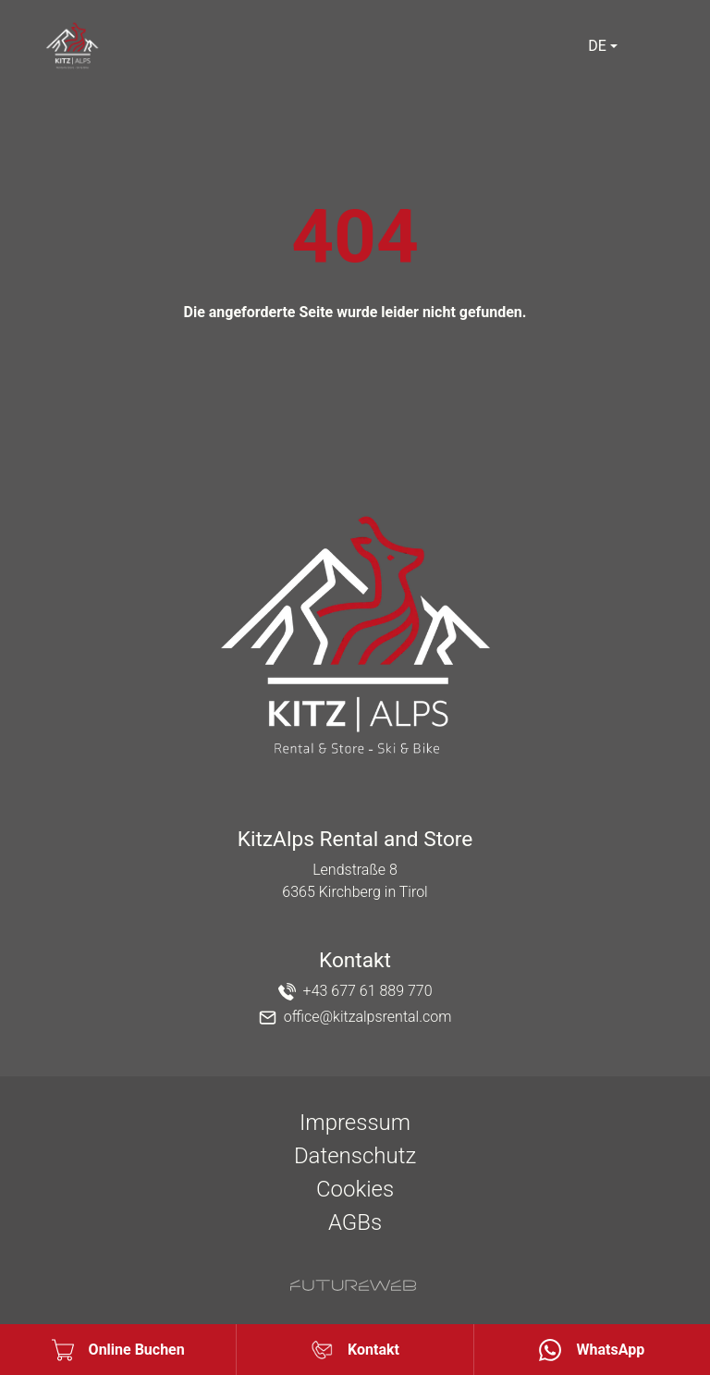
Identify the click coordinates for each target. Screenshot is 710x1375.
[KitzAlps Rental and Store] (355, 638)
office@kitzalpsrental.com (368, 1016)
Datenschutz (355, 1156)
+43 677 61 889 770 (368, 991)
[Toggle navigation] (654, 46)
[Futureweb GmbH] (353, 1285)
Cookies (355, 1189)
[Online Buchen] (118, 1349)
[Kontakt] (354, 1349)
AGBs (355, 1222)
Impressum (355, 1123)
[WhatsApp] (592, 1349)
